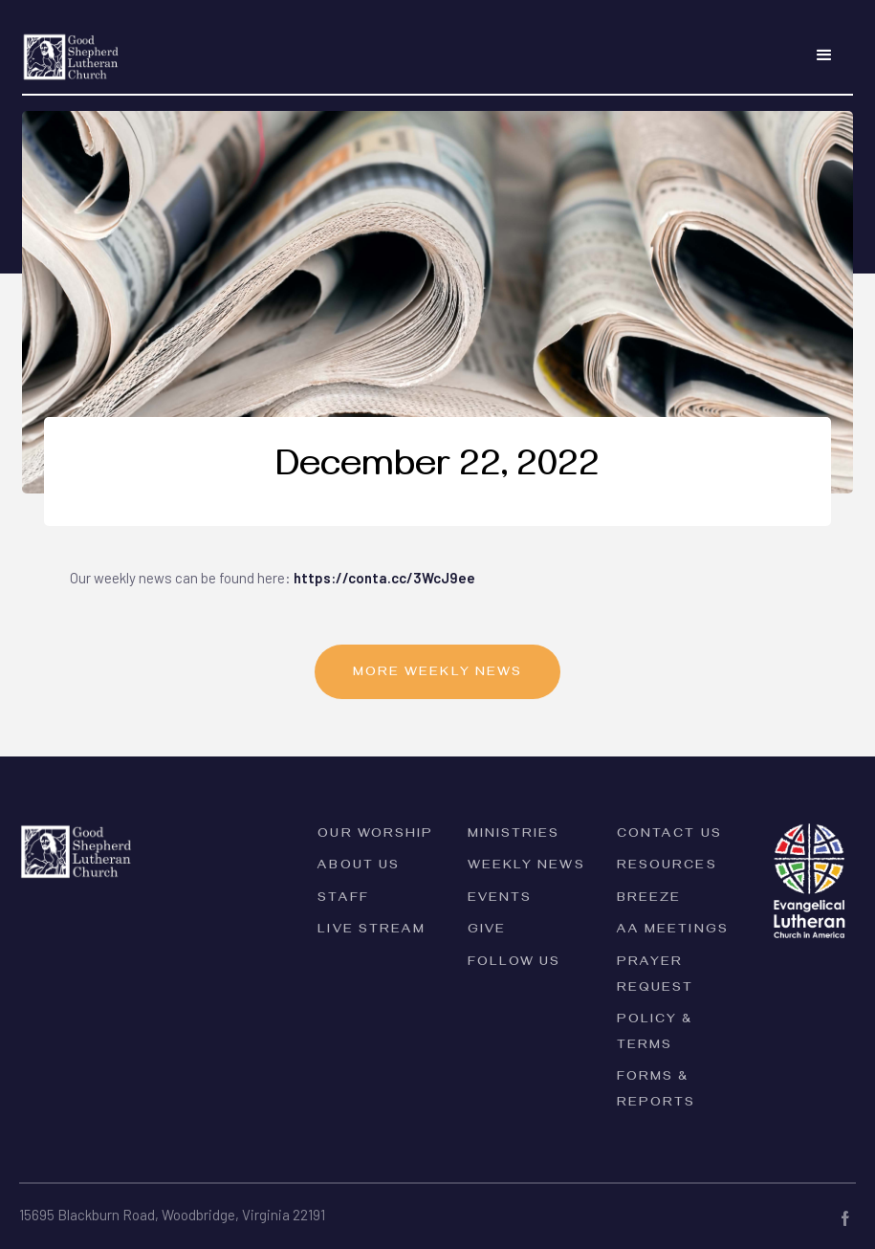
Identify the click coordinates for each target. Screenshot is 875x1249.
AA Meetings (673, 931)
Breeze (649, 899)
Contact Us (669, 835)
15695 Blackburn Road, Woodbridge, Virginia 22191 (172, 1214)
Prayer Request (655, 976)
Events (500, 899)
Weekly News (526, 867)
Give (487, 931)
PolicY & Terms (655, 1034)
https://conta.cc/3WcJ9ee (384, 577)
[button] (824, 55)
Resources (667, 867)
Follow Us (514, 963)
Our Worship (375, 835)
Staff (343, 899)
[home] (71, 45)
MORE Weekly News (438, 674)
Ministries (514, 835)
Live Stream (371, 931)
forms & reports (656, 1091)
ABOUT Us (358, 867)
